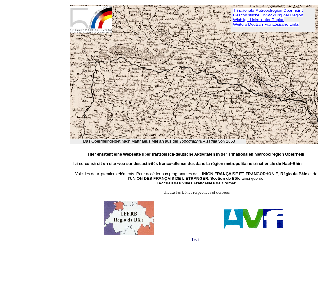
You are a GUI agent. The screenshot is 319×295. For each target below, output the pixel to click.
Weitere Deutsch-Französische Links (266, 24)
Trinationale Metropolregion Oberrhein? (268, 10)
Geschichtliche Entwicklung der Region (268, 15)
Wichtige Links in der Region (258, 19)
